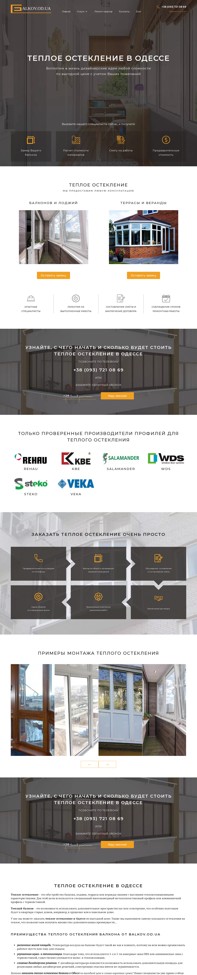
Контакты (124, 11)
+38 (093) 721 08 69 (171, 6)
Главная (66, 11)
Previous (89, 764)
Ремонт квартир (103, 11)
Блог (138, 11)
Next (107, 764)
